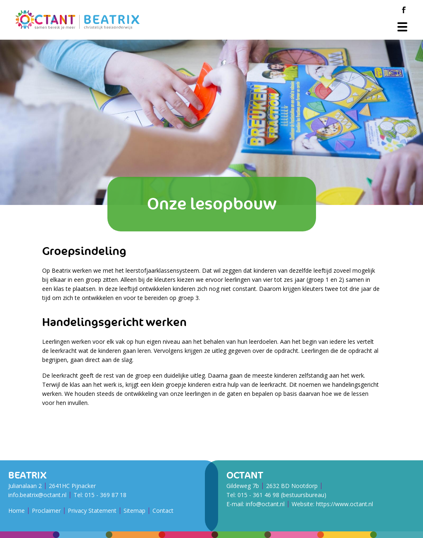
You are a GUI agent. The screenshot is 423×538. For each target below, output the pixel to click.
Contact (162, 510)
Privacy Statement (92, 510)
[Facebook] (403, 10)
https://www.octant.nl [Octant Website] (344, 504)
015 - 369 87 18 (105, 495)
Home (16, 510)
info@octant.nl (265, 504)
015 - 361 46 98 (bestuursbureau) (282, 495)
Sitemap (134, 510)
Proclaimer (46, 510)
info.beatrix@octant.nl (37, 495)
